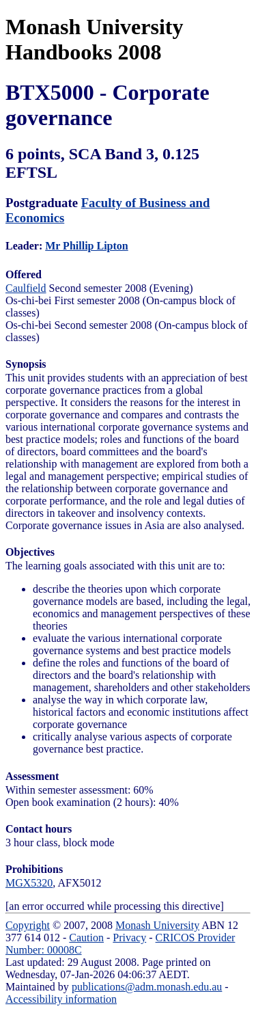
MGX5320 (29, 883)
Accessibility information (61, 999)
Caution (86, 937)
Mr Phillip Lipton (86, 246)
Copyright (27, 925)
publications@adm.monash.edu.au (147, 987)
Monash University (157, 925)
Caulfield (25, 288)
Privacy (129, 937)
